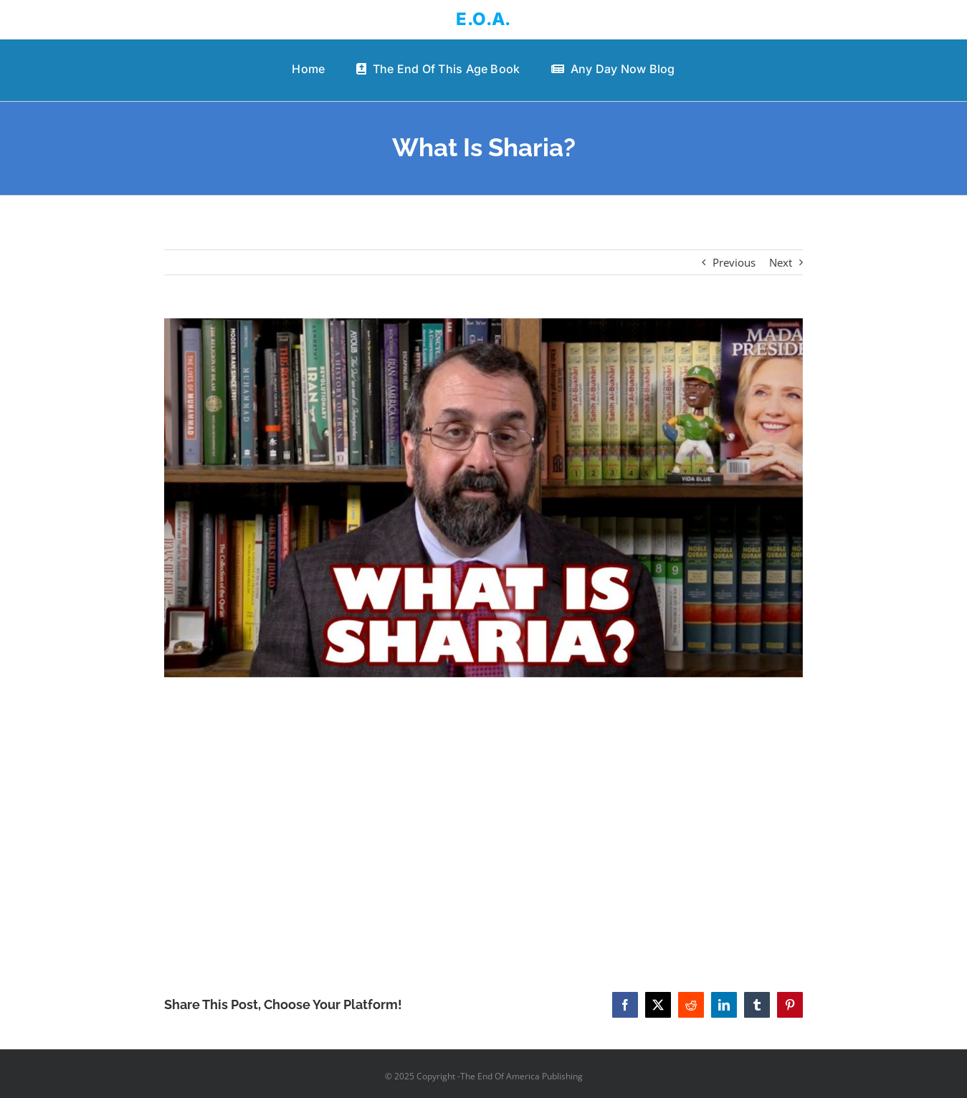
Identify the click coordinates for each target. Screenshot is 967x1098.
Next (780, 262)
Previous (734, 262)
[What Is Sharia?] (483, 497)
